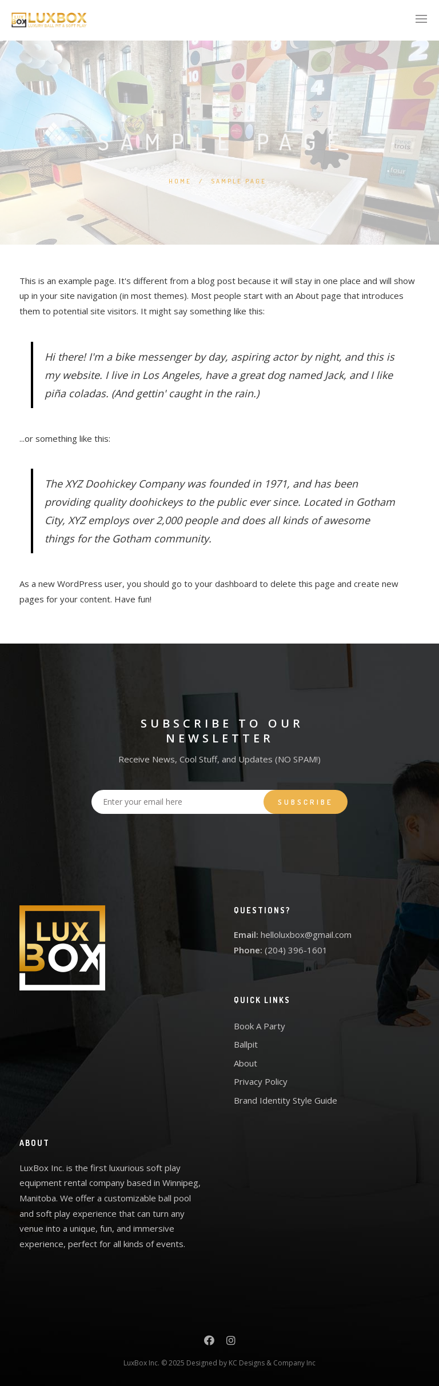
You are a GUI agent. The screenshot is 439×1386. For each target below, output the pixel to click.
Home (180, 181)
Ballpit (246, 1044)
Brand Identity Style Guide (285, 1100)
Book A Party (259, 1026)
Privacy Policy (261, 1081)
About (245, 1063)
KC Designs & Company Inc (272, 1363)
